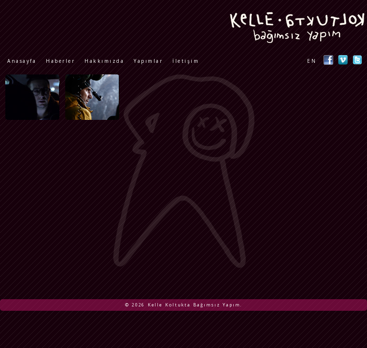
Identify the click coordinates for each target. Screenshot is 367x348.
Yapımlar (148, 61)
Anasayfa (21, 61)
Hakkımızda (104, 61)
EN (311, 61)
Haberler (60, 61)
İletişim (185, 61)
